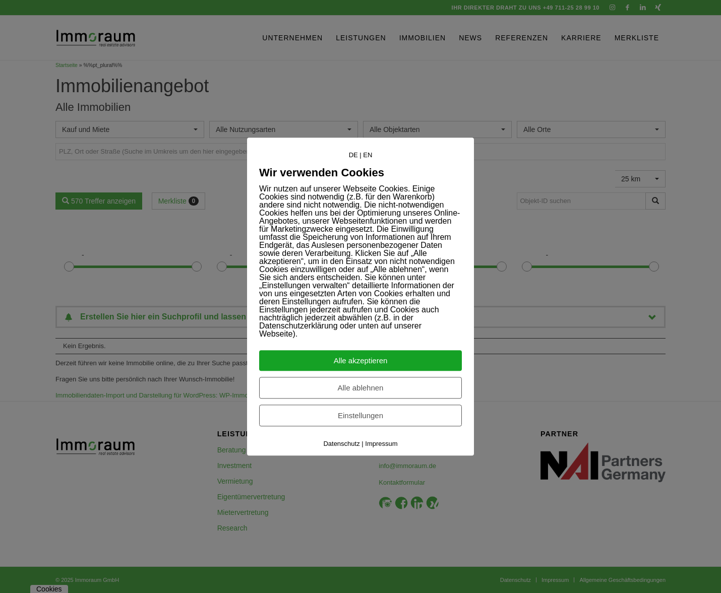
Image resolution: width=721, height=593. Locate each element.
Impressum (381, 443)
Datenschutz (341, 443)
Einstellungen (360, 415)
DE (353, 155)
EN (367, 155)
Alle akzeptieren (361, 360)
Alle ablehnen (361, 387)
